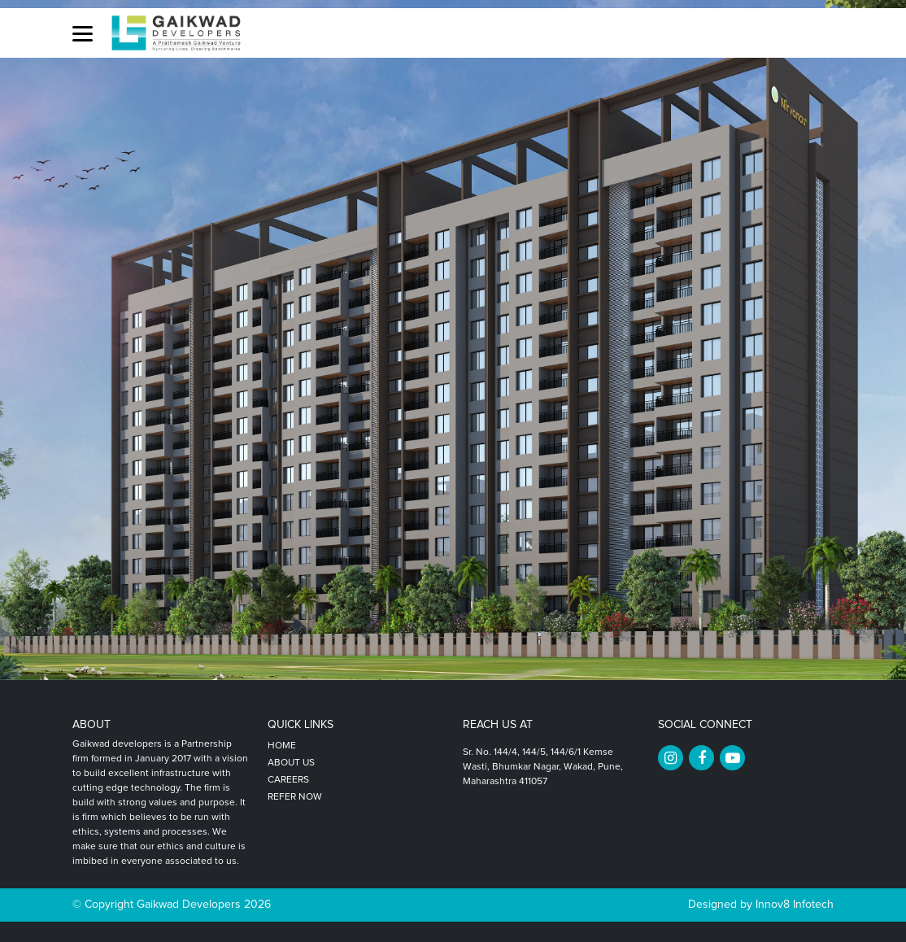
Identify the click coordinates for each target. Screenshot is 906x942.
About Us (291, 763)
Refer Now (295, 797)
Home (282, 746)
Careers (288, 780)
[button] (82, 33)
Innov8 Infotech (793, 904)
